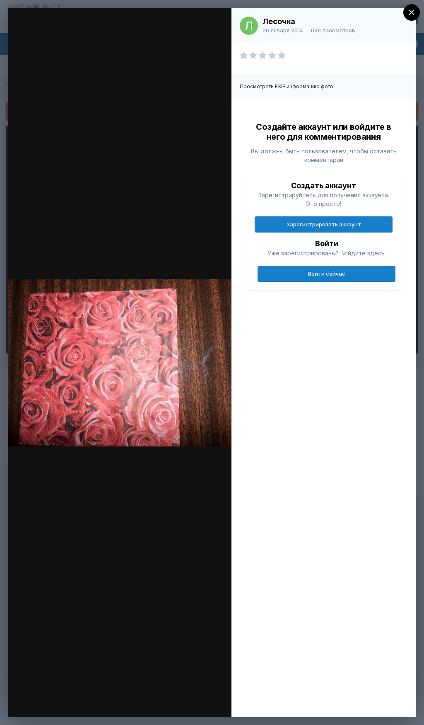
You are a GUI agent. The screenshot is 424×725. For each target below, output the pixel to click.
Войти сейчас (326, 273)
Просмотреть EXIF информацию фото (286, 86)
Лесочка (279, 21)
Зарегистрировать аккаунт (324, 224)
